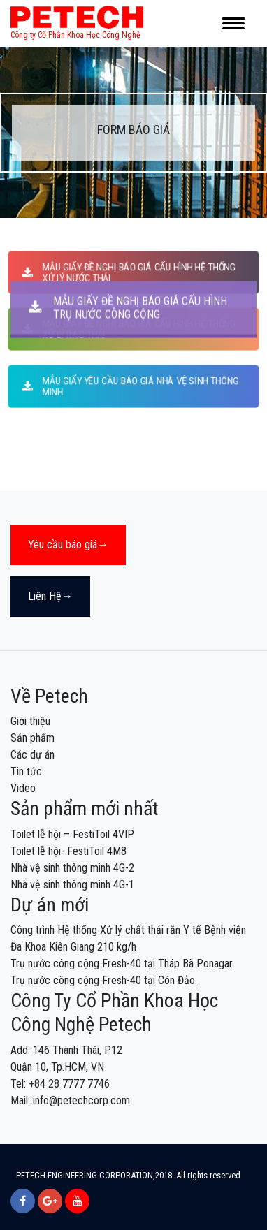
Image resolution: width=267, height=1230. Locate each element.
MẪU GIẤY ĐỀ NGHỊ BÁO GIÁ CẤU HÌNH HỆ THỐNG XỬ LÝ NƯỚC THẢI (129, 272)
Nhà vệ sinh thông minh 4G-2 (72, 867)
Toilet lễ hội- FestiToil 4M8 (68, 851)
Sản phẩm (32, 738)
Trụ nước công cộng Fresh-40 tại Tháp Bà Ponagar (121, 963)
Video (23, 788)
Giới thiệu (30, 721)
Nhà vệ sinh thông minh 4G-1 (72, 884)
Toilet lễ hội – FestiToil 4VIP (72, 834)
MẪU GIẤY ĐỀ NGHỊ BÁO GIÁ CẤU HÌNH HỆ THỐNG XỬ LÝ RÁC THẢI (129, 329)
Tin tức (26, 771)
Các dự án (32, 754)
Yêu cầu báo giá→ (68, 544)
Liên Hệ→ (50, 596)
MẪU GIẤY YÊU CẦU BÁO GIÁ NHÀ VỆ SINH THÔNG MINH (130, 386)
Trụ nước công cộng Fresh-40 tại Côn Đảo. (103, 980)
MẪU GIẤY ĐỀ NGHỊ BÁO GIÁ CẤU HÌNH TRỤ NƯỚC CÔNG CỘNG (128, 104)
